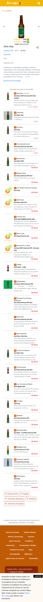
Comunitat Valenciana (14, 499)
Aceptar (38, 576)
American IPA (8, 50)
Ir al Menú (7, 11)
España (24, 494)
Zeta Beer (7, 54)
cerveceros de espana (12, 81)
